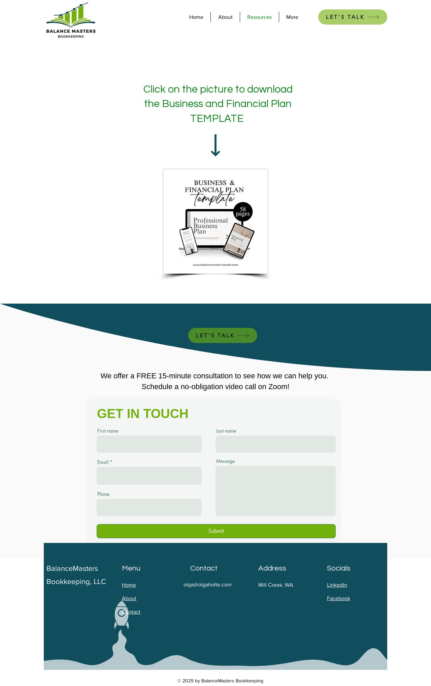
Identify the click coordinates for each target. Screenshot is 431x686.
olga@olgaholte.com (208, 584)
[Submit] (216, 531)
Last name (226, 430)
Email (102, 462)
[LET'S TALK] (352, 17)
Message (225, 461)
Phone (103, 494)
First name (107, 430)
